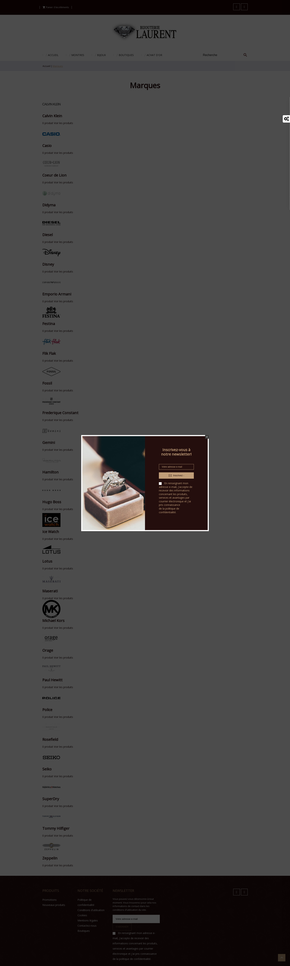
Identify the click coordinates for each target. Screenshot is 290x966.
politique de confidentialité (169, 510)
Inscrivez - (176, 475)
